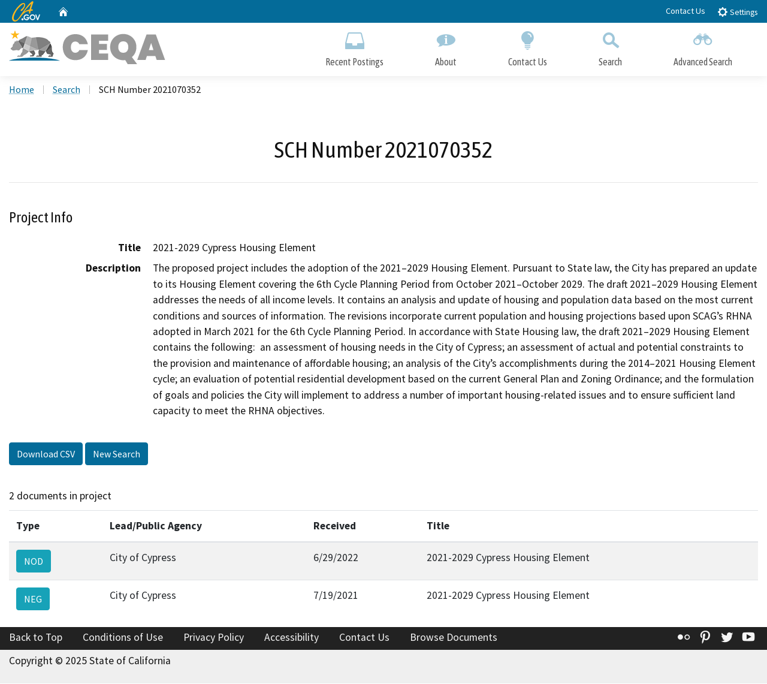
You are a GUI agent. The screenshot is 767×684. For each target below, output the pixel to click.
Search (610, 46)
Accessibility (291, 638)
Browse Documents (453, 638)
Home (21, 91)
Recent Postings (354, 46)
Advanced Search (703, 46)
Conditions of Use (123, 638)
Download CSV (46, 455)
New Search (116, 455)
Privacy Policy (213, 638)
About (445, 46)
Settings (737, 11)
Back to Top (35, 638)
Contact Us (685, 10)
